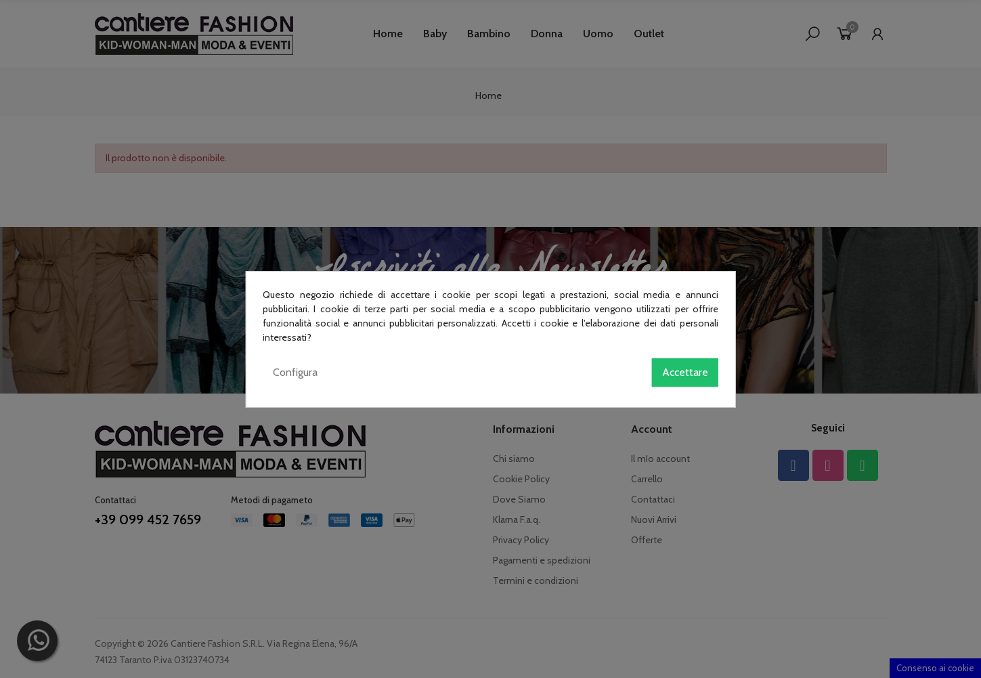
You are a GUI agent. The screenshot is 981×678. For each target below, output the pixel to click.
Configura (295, 372)
